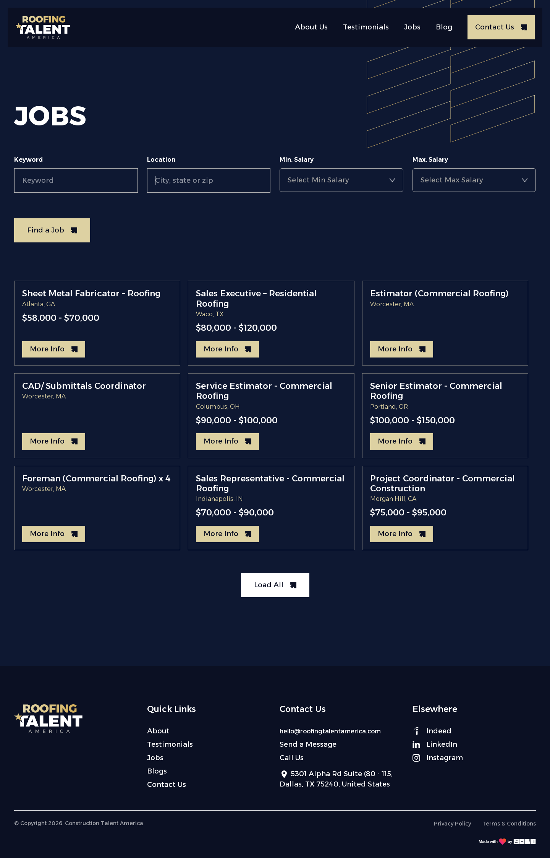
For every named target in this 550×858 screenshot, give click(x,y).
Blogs (157, 771)
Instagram (437, 758)
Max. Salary (430, 159)
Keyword (28, 159)
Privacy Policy (452, 823)
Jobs (412, 27)
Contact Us (166, 784)
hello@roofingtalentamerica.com (330, 731)
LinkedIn (434, 744)
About (158, 731)
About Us (311, 27)
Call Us (292, 758)
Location (161, 159)
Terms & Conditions (509, 823)
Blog (444, 27)
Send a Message (308, 744)
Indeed (431, 731)
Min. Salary (297, 159)
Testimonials (366, 27)
